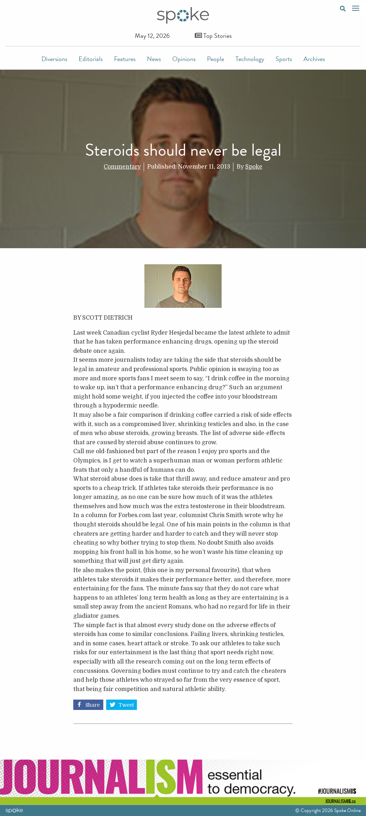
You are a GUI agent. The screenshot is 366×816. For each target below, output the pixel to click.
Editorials (91, 59)
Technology (250, 59)
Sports (284, 59)
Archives (314, 59)
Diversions (54, 59)
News (154, 59)
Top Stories (213, 35)
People (215, 59)
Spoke (253, 167)
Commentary (122, 167)
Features (124, 59)
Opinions (184, 59)
